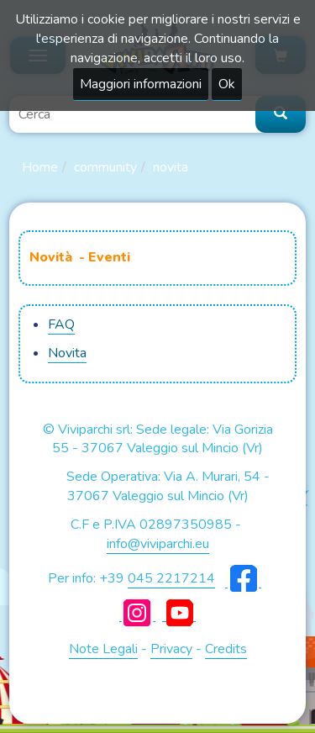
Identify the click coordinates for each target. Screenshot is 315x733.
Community (105, 167)
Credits (226, 649)
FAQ (61, 324)
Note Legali (103, 649)
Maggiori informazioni (141, 84)
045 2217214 (171, 578)
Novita (170, 167)
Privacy (171, 649)
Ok (226, 84)
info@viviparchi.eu (158, 544)
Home (40, 167)
